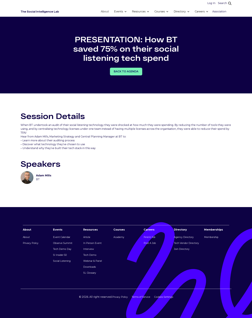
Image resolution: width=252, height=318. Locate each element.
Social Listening (62, 260)
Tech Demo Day (62, 249)
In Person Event (92, 243)
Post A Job (150, 243)
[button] (120, 11)
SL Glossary (89, 272)
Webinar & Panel (92, 260)
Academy (118, 237)
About (105, 11)
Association (219, 11)
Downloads (89, 266)
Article (86, 237)
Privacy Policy (30, 243)
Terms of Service (141, 296)
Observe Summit (62, 243)
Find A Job (149, 237)
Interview (88, 249)
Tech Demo (89, 255)
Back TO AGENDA (126, 71)
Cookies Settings (163, 296)
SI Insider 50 (60, 255)
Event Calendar (61, 237)
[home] (40, 12)
